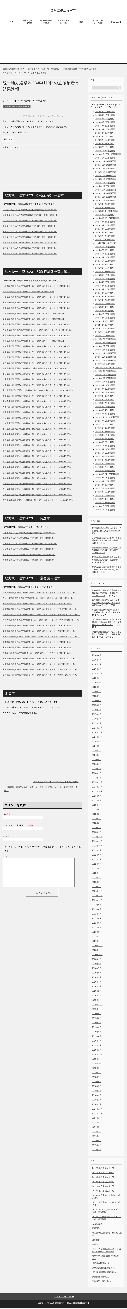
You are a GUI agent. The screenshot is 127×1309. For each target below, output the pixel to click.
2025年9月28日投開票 (105, 205)
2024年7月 (97, 751)
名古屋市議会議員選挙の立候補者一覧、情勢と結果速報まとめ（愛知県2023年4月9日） (41, 637)
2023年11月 (97, 788)
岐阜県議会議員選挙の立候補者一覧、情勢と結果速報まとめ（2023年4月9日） (37, 380)
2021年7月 (97, 915)
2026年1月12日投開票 (105, 159)
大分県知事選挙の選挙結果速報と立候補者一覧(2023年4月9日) (30, 254)
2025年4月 (97, 711)
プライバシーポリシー (64, 1297)
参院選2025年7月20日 (107, 244)
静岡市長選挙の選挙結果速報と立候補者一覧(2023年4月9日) (29, 550)
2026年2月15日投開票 (105, 141)
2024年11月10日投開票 (105, 361)
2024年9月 (97, 742)
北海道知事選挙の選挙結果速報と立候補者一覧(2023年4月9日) (30, 211)
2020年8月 (97, 965)
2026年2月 (97, 665)
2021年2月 (97, 937)
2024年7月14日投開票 (105, 422)
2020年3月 (97, 987)
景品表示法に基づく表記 (98, 22)
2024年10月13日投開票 (105, 379)
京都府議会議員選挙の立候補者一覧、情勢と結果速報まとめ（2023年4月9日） (37, 402)
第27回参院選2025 (100, 1264)
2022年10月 (97, 847)
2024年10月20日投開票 (105, 376)
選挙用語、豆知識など (102, 1282)
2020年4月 (97, 983)
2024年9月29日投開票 (105, 386)
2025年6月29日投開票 (105, 255)
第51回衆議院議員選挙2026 (104, 1273)
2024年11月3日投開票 (105, 365)
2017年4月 (97, 1146)
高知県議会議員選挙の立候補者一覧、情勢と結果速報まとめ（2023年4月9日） (37, 463)
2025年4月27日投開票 (105, 283)
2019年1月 (97, 1051)
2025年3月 (97, 715)
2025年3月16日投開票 (105, 304)
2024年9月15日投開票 (105, 393)
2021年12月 (97, 892)
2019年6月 (97, 1028)
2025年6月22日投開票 (105, 258)
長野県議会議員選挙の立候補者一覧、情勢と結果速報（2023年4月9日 (33, 342)
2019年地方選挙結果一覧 (103, 1178)
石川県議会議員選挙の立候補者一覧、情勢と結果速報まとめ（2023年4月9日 (36, 358)
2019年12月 (97, 1001)
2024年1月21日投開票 (105, 507)
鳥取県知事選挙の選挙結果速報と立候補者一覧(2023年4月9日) (30, 238)
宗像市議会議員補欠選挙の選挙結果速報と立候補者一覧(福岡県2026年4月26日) (106, 551)
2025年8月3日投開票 (104, 233)
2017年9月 (97, 1123)
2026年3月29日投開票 (105, 123)
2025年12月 (97, 674)
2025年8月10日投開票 (105, 230)
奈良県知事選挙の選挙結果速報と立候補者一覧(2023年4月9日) (30, 227)
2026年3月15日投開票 (105, 130)
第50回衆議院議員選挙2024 (104, 1269)
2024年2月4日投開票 (104, 500)
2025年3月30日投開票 (105, 297)
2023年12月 (97, 783)
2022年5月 (97, 869)
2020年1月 (97, 996)
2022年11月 (97, 842)
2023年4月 (97, 819)
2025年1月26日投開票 (105, 329)
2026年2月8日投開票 (104, 144)
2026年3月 (97, 661)
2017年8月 (97, 1128)
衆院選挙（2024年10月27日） (108, 368)
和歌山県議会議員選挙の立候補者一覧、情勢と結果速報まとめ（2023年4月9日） (38, 391)
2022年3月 (97, 878)
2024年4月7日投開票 (104, 468)
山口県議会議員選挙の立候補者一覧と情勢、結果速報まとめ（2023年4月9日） (37, 430)
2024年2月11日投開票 (105, 496)
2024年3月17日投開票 (105, 479)
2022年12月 (97, 838)
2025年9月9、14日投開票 (106, 212)
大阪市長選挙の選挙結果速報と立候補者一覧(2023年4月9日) (29, 561)
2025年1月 (97, 724)
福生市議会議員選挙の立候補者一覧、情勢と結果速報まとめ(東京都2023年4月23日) (106, 603)
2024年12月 (97, 729)
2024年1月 (97, 779)
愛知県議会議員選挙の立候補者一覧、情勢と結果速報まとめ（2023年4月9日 (36, 375)
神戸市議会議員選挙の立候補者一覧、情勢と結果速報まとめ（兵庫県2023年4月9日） (40, 659)
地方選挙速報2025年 (46, 22)
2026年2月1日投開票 (104, 148)
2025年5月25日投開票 (105, 272)
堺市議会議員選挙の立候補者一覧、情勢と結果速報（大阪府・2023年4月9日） (37, 654)
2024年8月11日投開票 (105, 408)
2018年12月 (97, 1055)
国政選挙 (96, 1229)
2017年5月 (97, 1141)
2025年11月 (97, 679)
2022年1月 (97, 887)
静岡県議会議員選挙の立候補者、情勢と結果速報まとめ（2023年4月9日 (34, 369)
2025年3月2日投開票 (104, 312)
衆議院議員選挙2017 (101, 1278)
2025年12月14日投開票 (105, 166)
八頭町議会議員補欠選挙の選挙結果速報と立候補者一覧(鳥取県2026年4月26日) (106, 541)
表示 (10, 140)
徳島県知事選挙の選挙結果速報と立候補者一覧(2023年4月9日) (30, 249)
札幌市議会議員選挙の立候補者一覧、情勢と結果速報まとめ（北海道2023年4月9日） (40, 593)
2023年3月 (97, 824)
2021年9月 (97, 906)
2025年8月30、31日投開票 (107, 219)
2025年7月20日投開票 (105, 240)
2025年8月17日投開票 (105, 226)
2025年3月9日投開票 (104, 308)
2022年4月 (97, 874)
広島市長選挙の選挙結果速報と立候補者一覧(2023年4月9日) (29, 555)
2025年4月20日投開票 (105, 287)
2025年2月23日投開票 (105, 315)
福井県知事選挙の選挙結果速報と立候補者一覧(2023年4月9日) (30, 221)
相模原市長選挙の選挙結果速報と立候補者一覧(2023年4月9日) (30, 544)
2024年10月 (97, 738)
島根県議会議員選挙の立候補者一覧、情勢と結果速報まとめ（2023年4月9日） (37, 424)
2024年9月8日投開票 (104, 397)
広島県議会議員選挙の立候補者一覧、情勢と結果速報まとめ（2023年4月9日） (37, 441)
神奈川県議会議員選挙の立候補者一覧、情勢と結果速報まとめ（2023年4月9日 (37, 331)
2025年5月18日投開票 (105, 276)
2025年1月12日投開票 (105, 336)
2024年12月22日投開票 (105, 340)
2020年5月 (97, 978)
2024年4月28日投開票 (105, 457)
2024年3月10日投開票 (105, 482)
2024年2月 (97, 774)
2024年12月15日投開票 (105, 344)
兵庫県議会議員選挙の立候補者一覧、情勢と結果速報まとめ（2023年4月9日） (37, 413)
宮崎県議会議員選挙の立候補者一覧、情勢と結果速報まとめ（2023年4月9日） (37, 496)
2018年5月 (97, 1087)
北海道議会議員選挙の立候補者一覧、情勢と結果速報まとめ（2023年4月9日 (36, 287)
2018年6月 (97, 1082)
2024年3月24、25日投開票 (107, 475)
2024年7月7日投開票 (104, 425)
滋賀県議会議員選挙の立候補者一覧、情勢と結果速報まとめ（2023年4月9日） (37, 397)
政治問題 (96, 1241)
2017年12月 (97, 1110)
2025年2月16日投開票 (105, 319)
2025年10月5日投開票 (105, 201)
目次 (81, 22)
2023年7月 (97, 806)
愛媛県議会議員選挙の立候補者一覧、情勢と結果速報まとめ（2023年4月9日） (37, 446)
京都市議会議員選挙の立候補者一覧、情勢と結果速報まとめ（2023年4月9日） (37, 643)
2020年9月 (97, 960)
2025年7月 (97, 697)
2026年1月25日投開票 (105, 152)
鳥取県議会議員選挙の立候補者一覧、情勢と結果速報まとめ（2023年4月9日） (37, 419)
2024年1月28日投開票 (105, 503)
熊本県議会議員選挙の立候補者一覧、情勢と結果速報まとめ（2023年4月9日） (37, 484)
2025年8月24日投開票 (105, 223)
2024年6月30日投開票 (105, 429)
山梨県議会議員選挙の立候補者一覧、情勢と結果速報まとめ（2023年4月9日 (36, 336)
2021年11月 (97, 897)
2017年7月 (97, 1132)
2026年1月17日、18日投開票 (108, 155)
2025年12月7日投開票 (105, 169)
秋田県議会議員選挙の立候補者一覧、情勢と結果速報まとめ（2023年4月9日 (36, 298)
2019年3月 (97, 1042)
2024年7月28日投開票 (105, 415)
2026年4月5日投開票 (104, 120)
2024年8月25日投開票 (105, 404)
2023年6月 (97, 810)
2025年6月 (97, 701)
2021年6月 (97, 919)
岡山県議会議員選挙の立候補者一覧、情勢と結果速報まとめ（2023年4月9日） (37, 435)
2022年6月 (97, 865)
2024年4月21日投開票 (105, 461)
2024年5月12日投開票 (105, 454)
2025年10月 (97, 683)
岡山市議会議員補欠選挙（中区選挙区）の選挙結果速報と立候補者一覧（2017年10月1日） (106, 623)
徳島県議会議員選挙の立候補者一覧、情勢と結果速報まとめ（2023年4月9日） (37, 457)
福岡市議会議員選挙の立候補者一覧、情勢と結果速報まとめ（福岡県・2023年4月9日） (41, 676)
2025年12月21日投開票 (105, 162)
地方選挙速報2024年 (63, 22)
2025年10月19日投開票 (105, 194)
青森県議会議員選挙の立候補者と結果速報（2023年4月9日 (28, 292)
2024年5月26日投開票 (105, 447)
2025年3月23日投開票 (105, 301)
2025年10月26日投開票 (105, 191)
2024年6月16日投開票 (105, 436)
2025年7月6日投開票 (104, 251)
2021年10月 (97, 901)
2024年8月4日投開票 (104, 411)
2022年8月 (97, 856)
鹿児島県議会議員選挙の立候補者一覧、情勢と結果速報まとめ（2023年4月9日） (38, 501)
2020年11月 (97, 951)
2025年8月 (97, 692)
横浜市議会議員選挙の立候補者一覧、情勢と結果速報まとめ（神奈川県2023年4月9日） (41, 610)
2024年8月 (97, 747)
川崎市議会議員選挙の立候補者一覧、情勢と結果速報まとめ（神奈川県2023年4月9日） (41, 615)
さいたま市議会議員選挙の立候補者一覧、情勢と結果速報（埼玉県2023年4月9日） (39, 599)
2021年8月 (97, 910)
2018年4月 (97, 1092)
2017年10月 (97, 1119)
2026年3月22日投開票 (105, 127)
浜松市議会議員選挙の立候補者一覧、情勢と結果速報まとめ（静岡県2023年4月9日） (40, 632)
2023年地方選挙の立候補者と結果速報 (16, 107)
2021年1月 (97, 942)
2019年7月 (97, 1024)
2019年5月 (97, 1033)
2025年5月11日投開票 (105, 280)
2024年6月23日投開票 (105, 432)
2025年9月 (97, 688)
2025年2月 (97, 720)
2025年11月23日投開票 (105, 176)
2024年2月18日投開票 (105, 493)
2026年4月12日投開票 (105, 116)
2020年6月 (97, 974)
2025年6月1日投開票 (104, 269)
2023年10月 (97, 792)
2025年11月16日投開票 (105, 180)
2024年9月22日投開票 (105, 390)
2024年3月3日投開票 (104, 486)
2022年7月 (97, 860)
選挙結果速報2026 (63, 10)
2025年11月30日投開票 (105, 173)
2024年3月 (97, 770)
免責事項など (116, 22)
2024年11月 (97, 733)
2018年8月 (97, 1073)
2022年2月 (97, 883)
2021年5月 (97, 924)
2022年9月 (97, 851)
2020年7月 (97, 969)
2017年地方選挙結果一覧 (103, 1169)
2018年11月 (97, 1060)
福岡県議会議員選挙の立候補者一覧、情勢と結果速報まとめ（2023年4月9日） (37, 468)
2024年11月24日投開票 (105, 354)
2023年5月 (97, 815)
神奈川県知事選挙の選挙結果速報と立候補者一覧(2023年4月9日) (31, 216)
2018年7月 (97, 1078)
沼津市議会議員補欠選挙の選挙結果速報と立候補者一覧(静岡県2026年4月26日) (106, 560)
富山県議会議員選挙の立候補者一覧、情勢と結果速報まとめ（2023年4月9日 (36, 353)
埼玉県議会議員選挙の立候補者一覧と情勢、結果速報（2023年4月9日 (33, 320)
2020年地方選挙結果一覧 (103, 1183)
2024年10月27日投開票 (105, 372)
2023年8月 (97, 801)
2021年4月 (97, 928)
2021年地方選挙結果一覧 (103, 1187)
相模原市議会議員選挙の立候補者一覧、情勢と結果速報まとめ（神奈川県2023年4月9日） (42, 621)
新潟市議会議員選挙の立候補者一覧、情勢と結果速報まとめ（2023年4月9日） (37, 626)
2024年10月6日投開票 (105, 383)
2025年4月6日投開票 (104, 294)
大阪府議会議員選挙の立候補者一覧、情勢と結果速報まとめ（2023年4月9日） (37, 408)
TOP (11, 22)
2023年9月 (97, 797)
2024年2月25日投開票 (105, 489)
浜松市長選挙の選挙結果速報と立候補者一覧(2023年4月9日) (29, 539)
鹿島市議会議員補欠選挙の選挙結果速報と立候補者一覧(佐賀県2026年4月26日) (106, 570)
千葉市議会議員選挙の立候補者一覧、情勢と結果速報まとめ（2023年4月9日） (37, 604)
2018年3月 (97, 1096)
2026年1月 (97, 670)
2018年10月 (97, 1064)
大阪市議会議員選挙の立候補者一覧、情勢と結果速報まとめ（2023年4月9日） (37, 648)
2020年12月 (97, 946)
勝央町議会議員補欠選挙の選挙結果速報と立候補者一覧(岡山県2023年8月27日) (106, 593)
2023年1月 (97, 833)
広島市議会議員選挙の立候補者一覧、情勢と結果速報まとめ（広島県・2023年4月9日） (41, 670)
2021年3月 (97, 933)
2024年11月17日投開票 (105, 358)
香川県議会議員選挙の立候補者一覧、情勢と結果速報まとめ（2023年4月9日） (37, 452)
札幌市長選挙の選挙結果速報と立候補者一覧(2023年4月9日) (29, 534)
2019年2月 (97, 1046)
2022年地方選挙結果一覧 (103, 1192)
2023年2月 (97, 828)
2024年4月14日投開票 (105, 464)
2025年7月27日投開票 (105, 237)
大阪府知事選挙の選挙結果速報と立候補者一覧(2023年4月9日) (30, 232)
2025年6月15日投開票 (105, 262)
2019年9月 (97, 1014)
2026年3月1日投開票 (104, 137)
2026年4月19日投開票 (105, 112)
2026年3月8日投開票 (104, 134)
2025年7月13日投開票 (105, 248)
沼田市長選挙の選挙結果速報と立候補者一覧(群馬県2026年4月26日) (106, 531)
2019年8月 (97, 1019)
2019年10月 (97, 1010)
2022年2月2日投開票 (104, 326)
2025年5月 (97, 706)
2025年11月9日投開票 (105, 184)
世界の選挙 (97, 1225)
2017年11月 (97, 1114)
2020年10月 (97, 955)
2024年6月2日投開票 (104, 443)
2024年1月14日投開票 (105, 511)
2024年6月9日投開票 (104, 439)
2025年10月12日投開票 (105, 198)
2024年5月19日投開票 (105, 450)
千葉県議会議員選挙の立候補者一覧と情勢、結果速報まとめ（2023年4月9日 (36, 325)
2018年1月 (97, 1105)
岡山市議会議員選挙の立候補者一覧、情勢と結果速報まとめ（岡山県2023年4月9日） (40, 665)
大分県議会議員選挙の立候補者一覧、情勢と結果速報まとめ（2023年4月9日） (37, 490)
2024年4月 (97, 765)
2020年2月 (97, 992)
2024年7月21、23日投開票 (107, 418)
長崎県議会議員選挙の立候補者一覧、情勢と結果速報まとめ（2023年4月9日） (37, 479)
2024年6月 (97, 756)
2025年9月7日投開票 (104, 216)
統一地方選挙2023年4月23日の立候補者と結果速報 (55, 783)
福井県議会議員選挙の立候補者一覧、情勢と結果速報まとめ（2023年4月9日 (36, 364)
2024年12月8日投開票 (105, 347)
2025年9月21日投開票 (105, 208)
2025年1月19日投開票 (105, 333)
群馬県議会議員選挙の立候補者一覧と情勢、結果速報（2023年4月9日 (33, 314)
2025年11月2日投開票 (105, 187)
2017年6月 (97, 1137)
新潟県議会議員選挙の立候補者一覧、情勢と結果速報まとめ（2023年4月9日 (36, 347)
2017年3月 (97, 1151)
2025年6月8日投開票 (104, 265)
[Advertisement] (63, 46)
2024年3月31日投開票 (105, 471)
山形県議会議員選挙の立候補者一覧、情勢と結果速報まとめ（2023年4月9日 (36, 303)
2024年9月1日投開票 (104, 400)
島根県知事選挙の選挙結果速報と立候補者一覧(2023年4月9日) (30, 243)
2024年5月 (97, 760)
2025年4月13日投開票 (105, 290)
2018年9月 (97, 1069)
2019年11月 (97, 1005)
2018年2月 (97, 1101)
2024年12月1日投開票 (105, 351)
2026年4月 (97, 656)
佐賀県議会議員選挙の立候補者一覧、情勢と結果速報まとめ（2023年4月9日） (37, 474)
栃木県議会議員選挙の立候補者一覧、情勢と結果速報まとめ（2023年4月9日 (36, 309)
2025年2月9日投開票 (104, 322)
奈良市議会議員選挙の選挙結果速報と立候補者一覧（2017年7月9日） (106, 635)
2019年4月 (97, 1037)
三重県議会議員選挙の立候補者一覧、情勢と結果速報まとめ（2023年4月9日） (37, 386)
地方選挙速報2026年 (29, 22)
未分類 (95, 1245)
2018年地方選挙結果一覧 (103, 1173)
